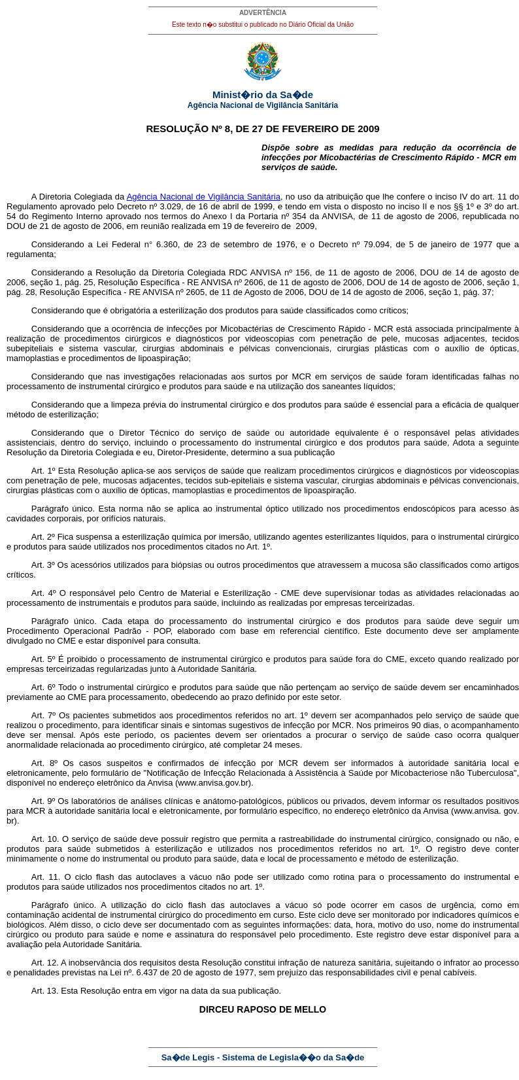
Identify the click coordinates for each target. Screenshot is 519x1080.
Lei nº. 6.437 (134, 972)
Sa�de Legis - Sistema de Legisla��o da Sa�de (263, 1057)
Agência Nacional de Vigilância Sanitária (203, 196)
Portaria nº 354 (277, 216)
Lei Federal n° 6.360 (137, 244)
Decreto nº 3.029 (149, 206)
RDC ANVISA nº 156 (269, 272)
